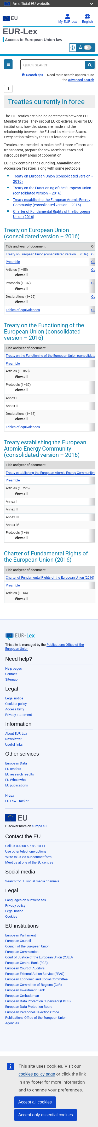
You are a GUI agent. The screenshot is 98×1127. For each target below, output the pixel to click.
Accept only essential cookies (45, 1115)
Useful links (14, 744)
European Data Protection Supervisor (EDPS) (38, 1001)
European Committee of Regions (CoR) (33, 985)
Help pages (13, 668)
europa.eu (39, 826)
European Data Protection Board (28, 1007)
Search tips (32, 75)
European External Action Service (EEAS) (35, 974)
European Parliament (20, 935)
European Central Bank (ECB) (26, 963)
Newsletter (13, 739)
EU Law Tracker (16, 801)
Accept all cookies (35, 1102)
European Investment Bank (25, 990)
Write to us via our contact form (28, 857)
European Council (18, 941)
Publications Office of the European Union (35, 1018)
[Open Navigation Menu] (8, 64)
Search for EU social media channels (32, 881)
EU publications (16, 785)
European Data (16, 763)
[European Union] (16, 817)
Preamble (13, 262)
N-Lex (9, 795)
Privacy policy (15, 905)
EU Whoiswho (15, 780)
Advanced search (81, 80)
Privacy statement (18, 715)
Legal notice (14, 698)
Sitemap (11, 679)
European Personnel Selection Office (32, 1012)
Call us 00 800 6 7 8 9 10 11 (25, 846)
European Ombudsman (22, 996)
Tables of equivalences (23, 310)
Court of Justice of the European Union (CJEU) (39, 957)
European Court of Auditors (25, 968)
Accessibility (14, 709)
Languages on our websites (25, 900)
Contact (11, 674)
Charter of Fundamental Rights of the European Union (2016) (50, 577)
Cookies (11, 916)
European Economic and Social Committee (36, 979)
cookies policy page (37, 1074)
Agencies (12, 1023)
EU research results (19, 774)
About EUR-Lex (16, 733)
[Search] (90, 65)
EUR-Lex (20, 31)
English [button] (87, 18)
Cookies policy (16, 704)
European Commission (21, 952)
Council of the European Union (27, 946)
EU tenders (13, 769)
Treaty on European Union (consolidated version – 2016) (47, 254)
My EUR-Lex (67, 18)
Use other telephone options (26, 851)
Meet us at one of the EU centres (29, 862)
